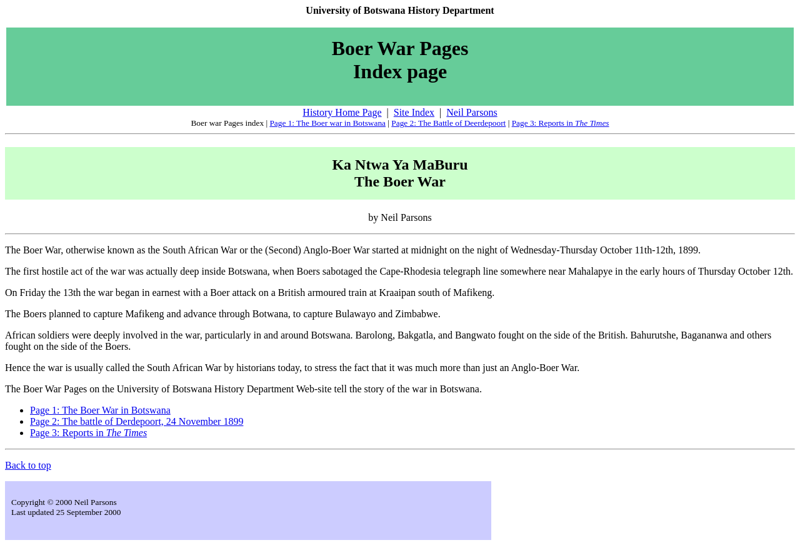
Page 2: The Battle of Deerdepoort (448, 123)
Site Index (414, 112)
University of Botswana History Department (400, 10)
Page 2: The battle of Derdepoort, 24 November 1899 (136, 421)
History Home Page (341, 112)
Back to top (28, 465)
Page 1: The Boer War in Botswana (100, 410)
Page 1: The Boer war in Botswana (327, 123)
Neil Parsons (471, 112)
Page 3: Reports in (560, 123)
